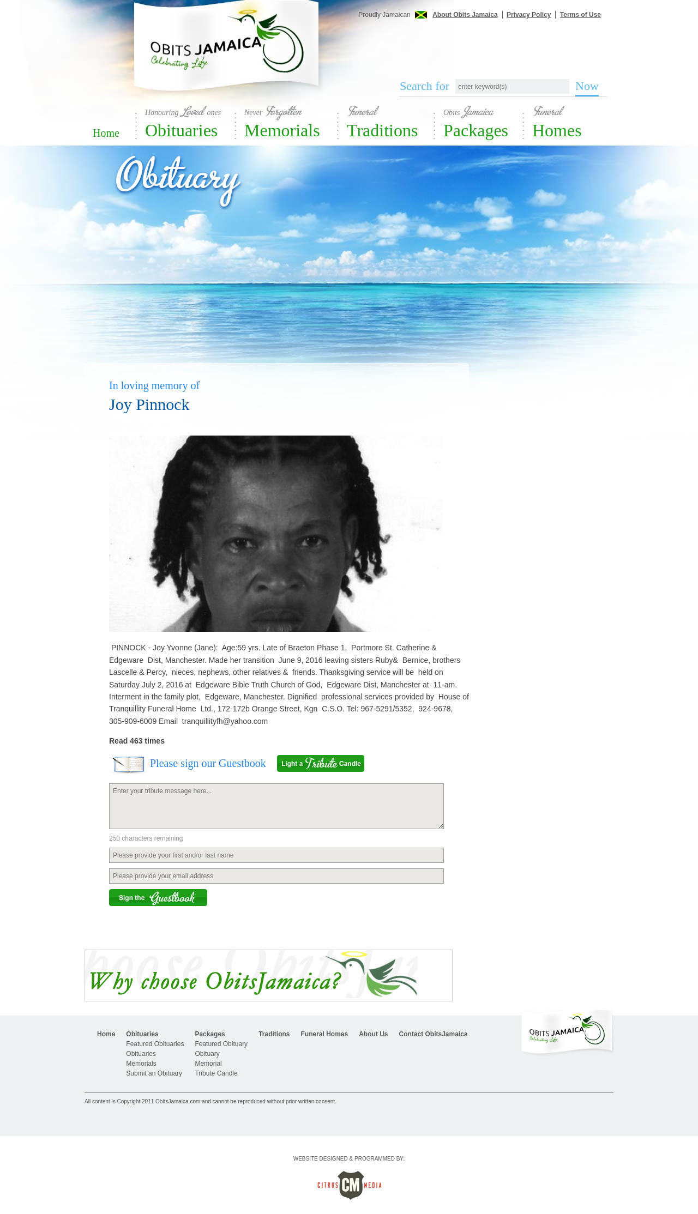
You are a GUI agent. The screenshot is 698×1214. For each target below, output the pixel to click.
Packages (483, 121)
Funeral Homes (324, 1034)
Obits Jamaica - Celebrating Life (227, 55)
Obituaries (190, 121)
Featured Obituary (221, 1044)
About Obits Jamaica (464, 15)
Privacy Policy (529, 15)
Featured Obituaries (155, 1044)
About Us (373, 1034)
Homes (572, 121)
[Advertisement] (496, 42)
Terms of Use (580, 15)
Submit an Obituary (154, 1073)
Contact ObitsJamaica (433, 1034)
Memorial (208, 1063)
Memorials (291, 121)
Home (106, 133)
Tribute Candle (216, 1073)
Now (587, 86)
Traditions (391, 121)
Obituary (207, 1054)
